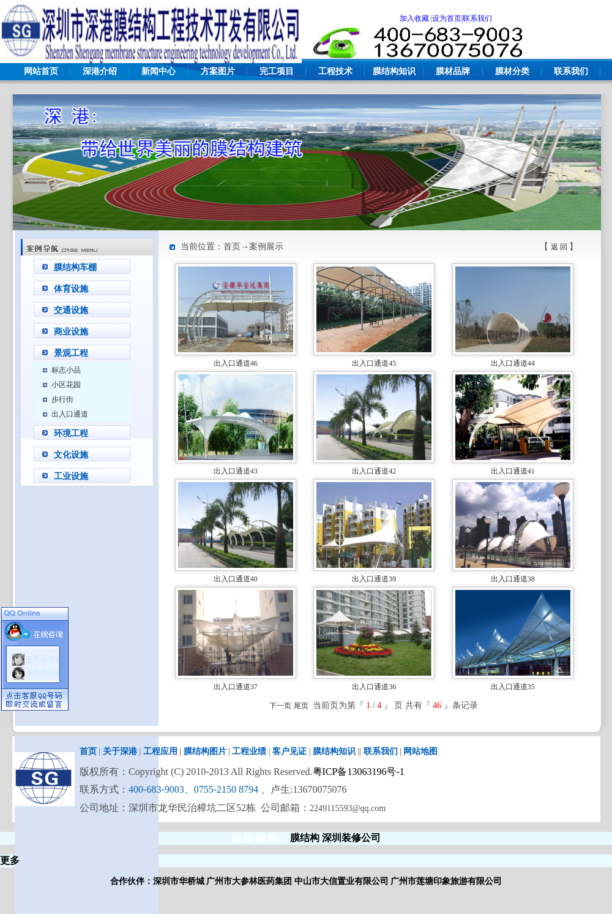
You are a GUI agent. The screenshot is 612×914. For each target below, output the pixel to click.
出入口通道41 (513, 471)
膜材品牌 (453, 71)
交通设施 (71, 310)
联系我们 (571, 71)
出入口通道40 (236, 579)
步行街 (62, 399)
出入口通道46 (236, 363)
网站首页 (41, 71)
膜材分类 (512, 71)
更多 (10, 860)
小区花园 (66, 384)
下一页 (280, 705)
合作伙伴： (131, 881)
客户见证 (289, 751)
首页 (88, 751)
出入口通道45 (374, 363)
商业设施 (71, 331)
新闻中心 (158, 71)
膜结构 (304, 838)
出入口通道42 (374, 471)
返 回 (559, 247)
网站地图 (420, 751)
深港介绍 (100, 71)
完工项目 (276, 71)
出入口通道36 (374, 686)
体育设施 (71, 288)
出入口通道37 (236, 686)
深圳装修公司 (351, 838)
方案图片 (218, 71)
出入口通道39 (374, 579)
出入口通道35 (513, 686)
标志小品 (66, 370)
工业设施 (71, 476)
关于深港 (120, 751)
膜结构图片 (205, 751)
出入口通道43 (236, 471)
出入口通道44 (513, 363)
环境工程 (71, 433)
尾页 (301, 705)
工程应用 (160, 751)
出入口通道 (69, 414)
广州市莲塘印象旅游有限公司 (446, 881)
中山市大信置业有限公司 (341, 881)
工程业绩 (249, 751)
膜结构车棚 (75, 267)
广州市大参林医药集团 (249, 881)
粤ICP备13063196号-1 (359, 771)
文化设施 (71, 454)
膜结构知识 (394, 71)
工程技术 (335, 71)
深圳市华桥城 (178, 881)
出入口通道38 (513, 579)
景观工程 (71, 353)
